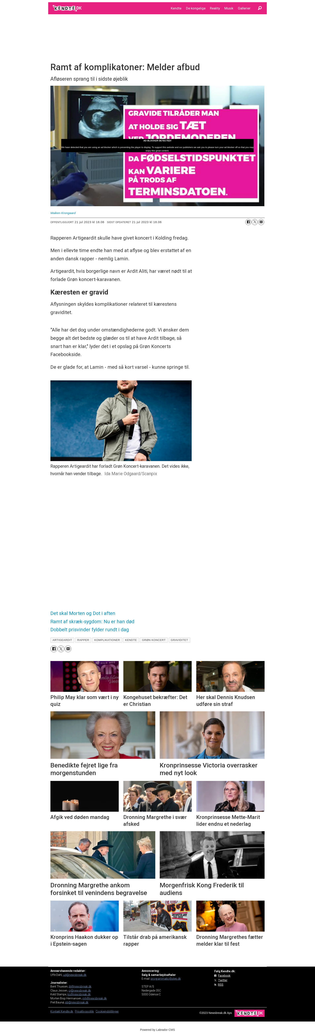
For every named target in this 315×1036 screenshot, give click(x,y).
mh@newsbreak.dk (94, 998)
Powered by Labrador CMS (157, 1029)
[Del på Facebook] (248, 222)
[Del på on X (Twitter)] (255, 222)
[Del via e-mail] (261, 222)
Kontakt (55, 1011)
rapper (83, 640)
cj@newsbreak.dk (80, 990)
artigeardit (62, 640)
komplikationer (107, 640)
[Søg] (260, 8)
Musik (228, 8)
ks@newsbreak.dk (79, 994)
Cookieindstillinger (107, 1011)
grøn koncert (154, 640)
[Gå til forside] (67, 8)
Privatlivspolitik (84, 1011)
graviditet (179, 640)
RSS (220, 984)
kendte (131, 640)
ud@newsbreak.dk (74, 974)
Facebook (224, 975)
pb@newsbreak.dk (76, 1002)
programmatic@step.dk (166, 978)
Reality (215, 8)
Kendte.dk (67, 1011)
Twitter (222, 980)
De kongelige (196, 8)
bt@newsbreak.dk (80, 986)
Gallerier (244, 8)
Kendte (176, 8)
